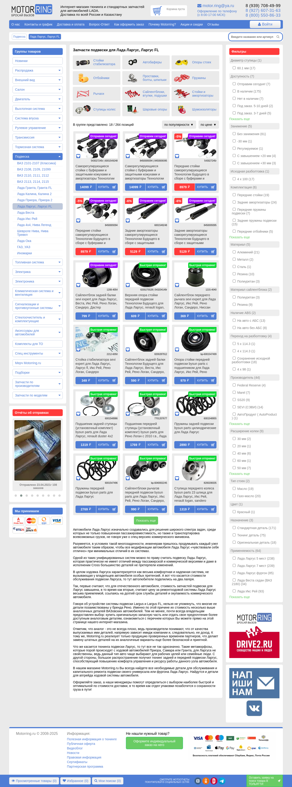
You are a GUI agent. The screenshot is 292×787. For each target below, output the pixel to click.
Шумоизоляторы (204, 109)
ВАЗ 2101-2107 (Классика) (36, 163)
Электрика (23, 272)
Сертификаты (77, 762)
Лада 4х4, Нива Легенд (34, 225)
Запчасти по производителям (27, 384)
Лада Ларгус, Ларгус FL (34, 206)
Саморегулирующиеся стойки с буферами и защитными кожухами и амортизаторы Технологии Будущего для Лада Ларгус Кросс (145, 172)
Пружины (199, 78)
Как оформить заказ (129, 24)
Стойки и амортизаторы (202, 93)
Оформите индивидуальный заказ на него (154, 743)
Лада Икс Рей (27, 219)
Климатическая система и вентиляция (34, 292)
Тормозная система (29, 147)
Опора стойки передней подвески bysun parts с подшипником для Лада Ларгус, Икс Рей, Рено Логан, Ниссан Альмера (192, 366)
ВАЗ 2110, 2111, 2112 (33, 175)
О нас (15, 24)
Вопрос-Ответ (99, 24)
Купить (103, 187)
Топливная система (29, 262)
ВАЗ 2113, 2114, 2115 (33, 181)
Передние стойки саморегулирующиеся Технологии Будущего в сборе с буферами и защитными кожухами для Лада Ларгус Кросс (95, 237)
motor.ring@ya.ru (218, 5)
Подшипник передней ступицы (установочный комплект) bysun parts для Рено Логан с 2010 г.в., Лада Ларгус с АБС (146, 430)
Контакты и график (38, 24)
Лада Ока (24, 241)
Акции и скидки (191, 24)
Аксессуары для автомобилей (27, 332)
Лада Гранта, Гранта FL (34, 188)
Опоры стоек (201, 62)
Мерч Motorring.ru (28, 363)
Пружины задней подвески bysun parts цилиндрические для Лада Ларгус (195, 428)
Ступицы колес (104, 109)
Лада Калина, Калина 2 (34, 194)
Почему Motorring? (162, 24)
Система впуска (27, 118)
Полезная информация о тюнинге (92, 739)
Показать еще (146, 520)
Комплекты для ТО (29, 344)
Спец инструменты (29, 353)
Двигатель (22, 99)
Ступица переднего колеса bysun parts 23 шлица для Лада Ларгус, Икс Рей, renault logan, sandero (194, 494)
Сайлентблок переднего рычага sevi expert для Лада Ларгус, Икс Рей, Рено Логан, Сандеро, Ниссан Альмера (195, 301)
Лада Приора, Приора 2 (34, 200)
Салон (20, 89)
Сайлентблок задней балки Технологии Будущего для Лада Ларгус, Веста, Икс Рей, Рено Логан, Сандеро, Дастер (145, 366)
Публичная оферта (81, 744)
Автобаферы (152, 62)
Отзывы (213, 24)
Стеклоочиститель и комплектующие (30, 319)
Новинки (21, 61)
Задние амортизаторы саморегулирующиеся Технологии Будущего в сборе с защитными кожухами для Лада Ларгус (145, 237)
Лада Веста (25, 212)
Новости (73, 753)
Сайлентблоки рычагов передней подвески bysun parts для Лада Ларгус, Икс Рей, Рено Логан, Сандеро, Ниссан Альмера (145, 494)
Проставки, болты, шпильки (155, 78)
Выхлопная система (30, 109)
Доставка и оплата (71, 24)
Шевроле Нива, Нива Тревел (32, 233)
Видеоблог (75, 748)
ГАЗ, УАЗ (23, 247)
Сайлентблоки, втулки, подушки (155, 93)
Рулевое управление (30, 128)
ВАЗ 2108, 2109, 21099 (34, 169)
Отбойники (101, 78)
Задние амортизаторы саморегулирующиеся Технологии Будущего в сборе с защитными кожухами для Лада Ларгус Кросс (194, 237)
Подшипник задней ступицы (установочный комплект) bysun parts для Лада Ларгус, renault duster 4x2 (96, 430)
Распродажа (24, 70)
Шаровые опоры (155, 109)
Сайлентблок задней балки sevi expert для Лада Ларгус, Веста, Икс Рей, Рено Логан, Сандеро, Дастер (96, 301)
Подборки (22, 372)
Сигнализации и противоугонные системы (33, 306)
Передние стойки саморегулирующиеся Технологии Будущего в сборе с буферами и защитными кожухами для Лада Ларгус (193, 172)
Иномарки (24, 253)
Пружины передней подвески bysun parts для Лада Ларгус (94, 492)
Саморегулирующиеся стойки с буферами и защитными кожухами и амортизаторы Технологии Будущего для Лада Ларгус (95, 172)
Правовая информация (84, 757)
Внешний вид (25, 80)
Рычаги (98, 93)
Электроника (24, 281)
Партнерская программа (85, 766)
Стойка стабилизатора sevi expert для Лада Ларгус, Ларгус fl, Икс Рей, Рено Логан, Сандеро (95, 366)
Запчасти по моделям (31, 395)
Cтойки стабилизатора (104, 62)
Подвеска (22, 156)
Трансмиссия (24, 137)
